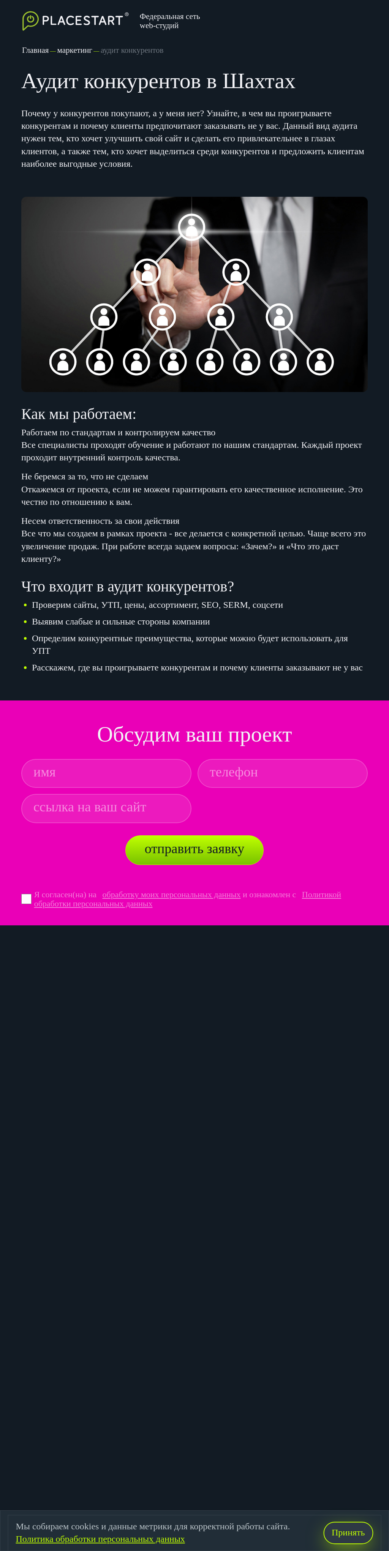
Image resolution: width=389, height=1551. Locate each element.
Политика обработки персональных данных (100, 1539)
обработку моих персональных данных (172, 894)
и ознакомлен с (269, 894)
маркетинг (74, 50)
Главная (35, 50)
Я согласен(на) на (66, 894)
